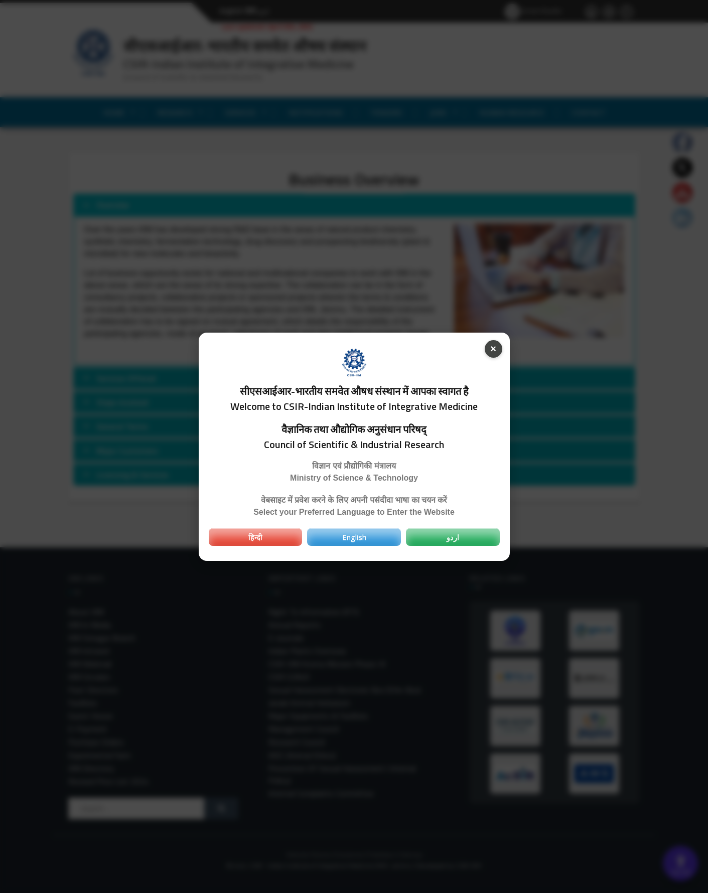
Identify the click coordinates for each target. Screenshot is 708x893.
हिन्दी (255, 537)
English (354, 537)
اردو (453, 537)
